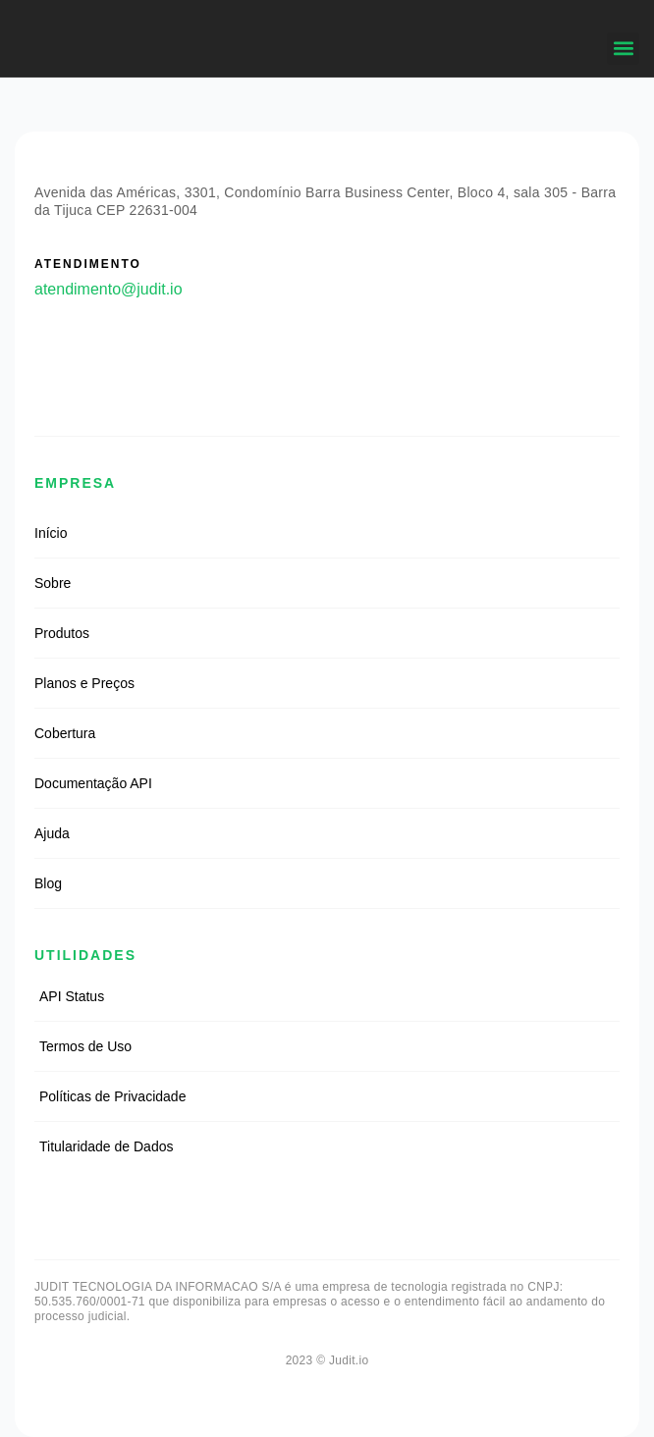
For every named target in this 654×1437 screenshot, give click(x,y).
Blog (48, 883)
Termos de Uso (85, 1046)
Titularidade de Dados (106, 1146)
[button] (623, 48)
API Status (71, 996)
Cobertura (64, 733)
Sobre (52, 583)
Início (50, 533)
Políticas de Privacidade (112, 1096)
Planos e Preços (84, 683)
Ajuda (52, 833)
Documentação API (93, 783)
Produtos (61, 633)
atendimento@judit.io (108, 289)
